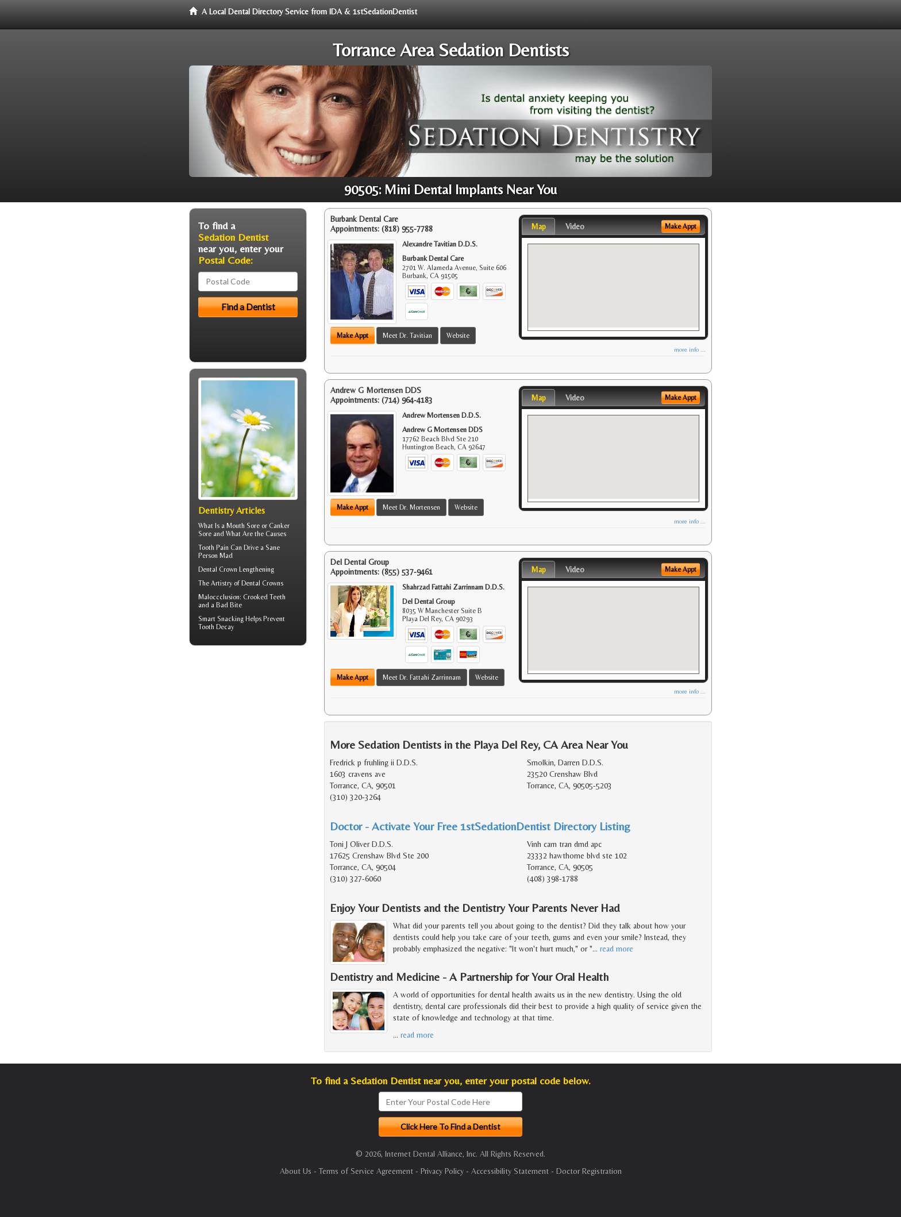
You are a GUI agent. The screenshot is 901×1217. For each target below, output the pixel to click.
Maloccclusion (219, 597)
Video (574, 226)
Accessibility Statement (510, 1171)
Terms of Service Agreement (366, 1171)
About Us (295, 1171)
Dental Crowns (262, 583)
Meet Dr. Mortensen (411, 507)
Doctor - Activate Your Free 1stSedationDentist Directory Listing (480, 826)
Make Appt (352, 336)
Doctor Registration (589, 1171)
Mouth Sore (243, 526)
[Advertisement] (248, 743)
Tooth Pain (213, 548)
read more (616, 948)
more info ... (690, 349)
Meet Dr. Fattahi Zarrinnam (422, 677)
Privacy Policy (442, 1171)
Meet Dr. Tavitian (407, 336)
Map (538, 226)
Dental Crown (217, 569)
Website (457, 336)
